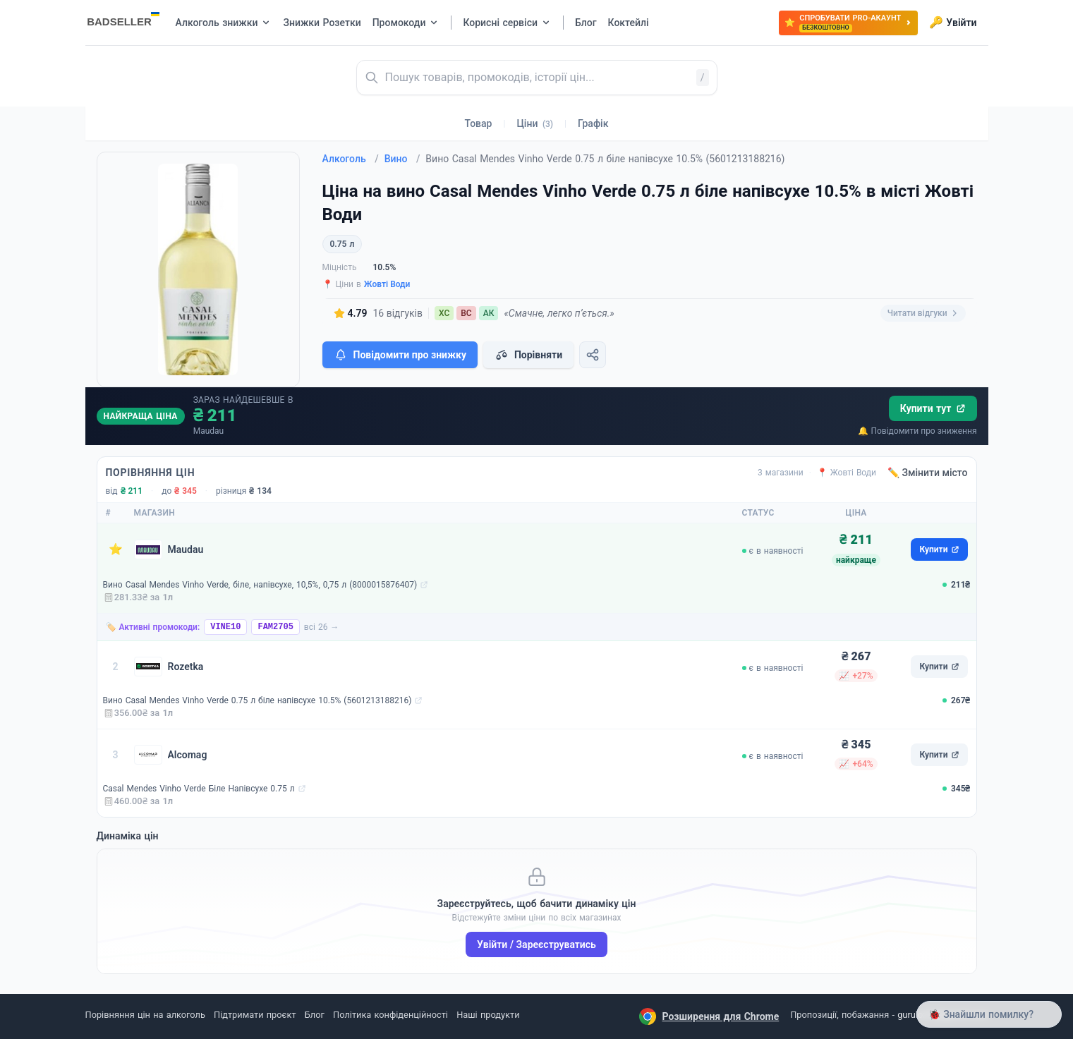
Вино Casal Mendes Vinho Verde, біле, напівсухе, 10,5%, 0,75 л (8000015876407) (260, 585)
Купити (939, 549)
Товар (478, 123)
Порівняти (528, 355)
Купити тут (933, 408)
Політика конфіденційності (390, 1014)
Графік (593, 123)
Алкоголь (350, 158)
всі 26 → (321, 627)
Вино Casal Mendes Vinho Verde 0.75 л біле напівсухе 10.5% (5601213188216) (257, 700)
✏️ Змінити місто (927, 472)
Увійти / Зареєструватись (536, 944)
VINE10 (225, 627)
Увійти (952, 22)
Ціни (534, 123)
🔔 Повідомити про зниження (917, 431)
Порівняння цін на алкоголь (145, 1014)
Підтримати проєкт (255, 1014)
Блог (315, 1014)
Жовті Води (387, 284)
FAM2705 (275, 627)
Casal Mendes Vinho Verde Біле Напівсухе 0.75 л (199, 789)
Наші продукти (487, 1014)
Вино (402, 158)
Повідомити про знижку (400, 355)
